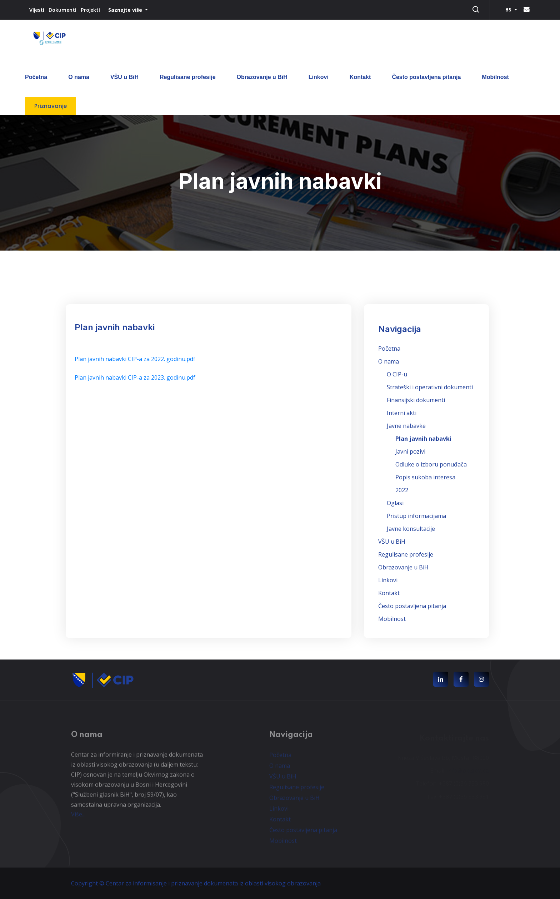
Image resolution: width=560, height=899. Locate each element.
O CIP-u (397, 374)
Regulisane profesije (188, 77)
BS (509, 9)
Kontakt (360, 77)
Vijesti (36, 10)
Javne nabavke (406, 426)
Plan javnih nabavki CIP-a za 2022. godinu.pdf (135, 359)
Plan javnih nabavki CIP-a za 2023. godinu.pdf (135, 377)
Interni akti (401, 413)
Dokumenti (62, 10)
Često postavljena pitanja (426, 77)
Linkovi (319, 77)
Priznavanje (50, 106)
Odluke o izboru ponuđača (431, 464)
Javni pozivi (410, 451)
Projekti (90, 10)
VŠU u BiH (124, 77)
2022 (401, 490)
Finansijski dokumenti (416, 400)
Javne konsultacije (411, 529)
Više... (78, 817)
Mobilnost (495, 77)
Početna (36, 77)
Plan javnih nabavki (423, 439)
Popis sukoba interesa (425, 477)
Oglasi (395, 503)
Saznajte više (126, 9)
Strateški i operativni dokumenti (430, 387)
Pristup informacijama (416, 516)
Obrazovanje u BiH (262, 77)
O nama (78, 77)
